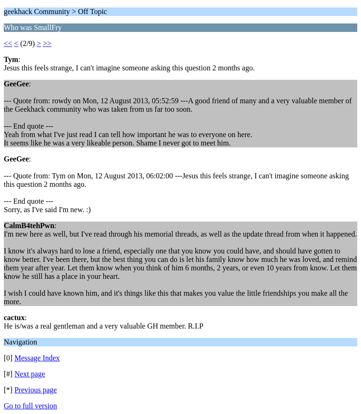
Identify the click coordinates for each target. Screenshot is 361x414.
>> (47, 43)
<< (8, 43)
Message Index (37, 358)
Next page (30, 374)
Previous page (36, 390)
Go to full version (30, 406)
